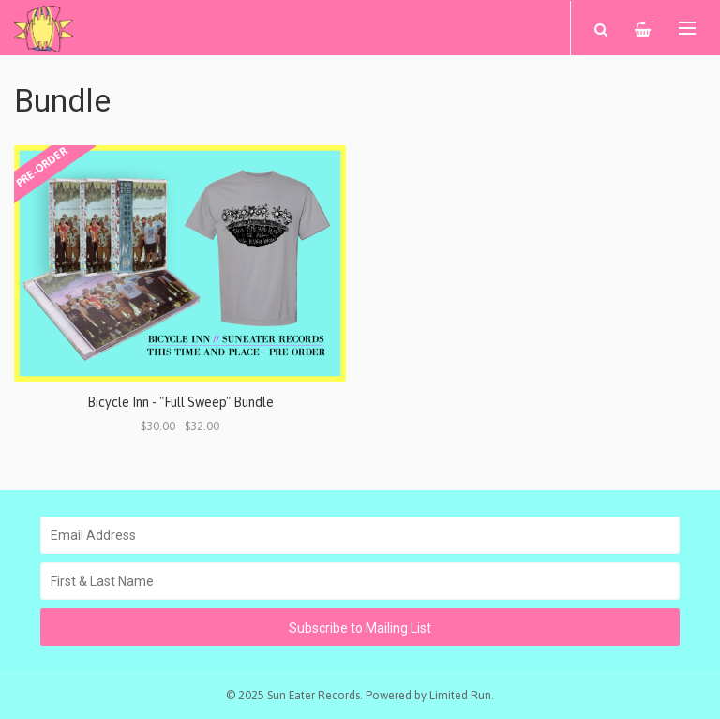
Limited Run (460, 695)
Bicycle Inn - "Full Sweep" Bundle (180, 402)
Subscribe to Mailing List (360, 628)
